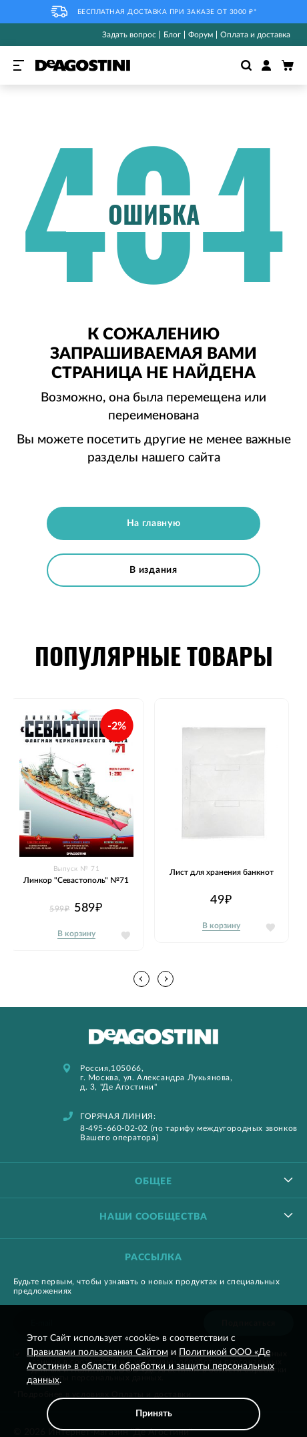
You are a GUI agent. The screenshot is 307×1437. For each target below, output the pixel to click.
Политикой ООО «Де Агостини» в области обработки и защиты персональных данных (150, 1366)
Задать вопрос (129, 35)
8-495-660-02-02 (114, 1128)
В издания (153, 570)
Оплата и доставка (255, 35)
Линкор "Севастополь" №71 (76, 880)
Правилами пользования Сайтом (97, 1352)
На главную (154, 523)
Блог (172, 35)
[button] (166, 979)
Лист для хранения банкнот (222, 872)
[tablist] (153, 1180)
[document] (153, 1381)
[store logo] (82, 65)
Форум (200, 35)
